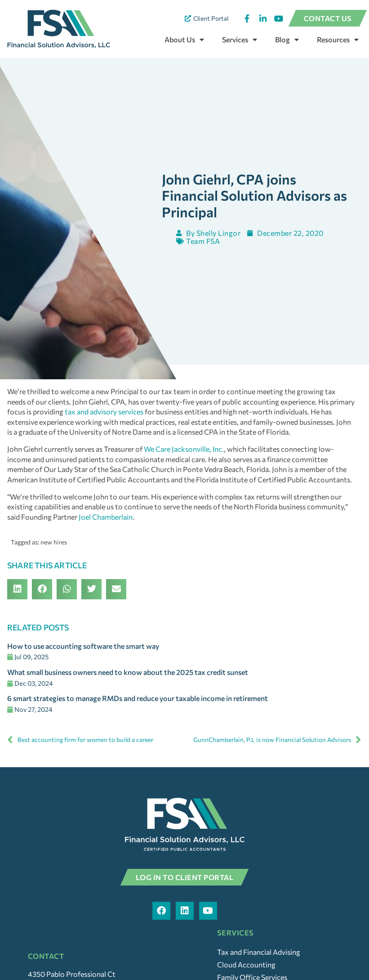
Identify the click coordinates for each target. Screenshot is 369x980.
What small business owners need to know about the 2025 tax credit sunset (127, 686)
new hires (53, 556)
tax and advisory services (104, 426)
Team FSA (204, 255)
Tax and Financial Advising (258, 966)
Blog (287, 39)
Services (239, 39)
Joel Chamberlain (106, 531)
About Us (184, 39)
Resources (338, 39)
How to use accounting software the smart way (83, 660)
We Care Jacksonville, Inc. (184, 463)
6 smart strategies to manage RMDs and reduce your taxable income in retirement (137, 712)
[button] (17, 603)
